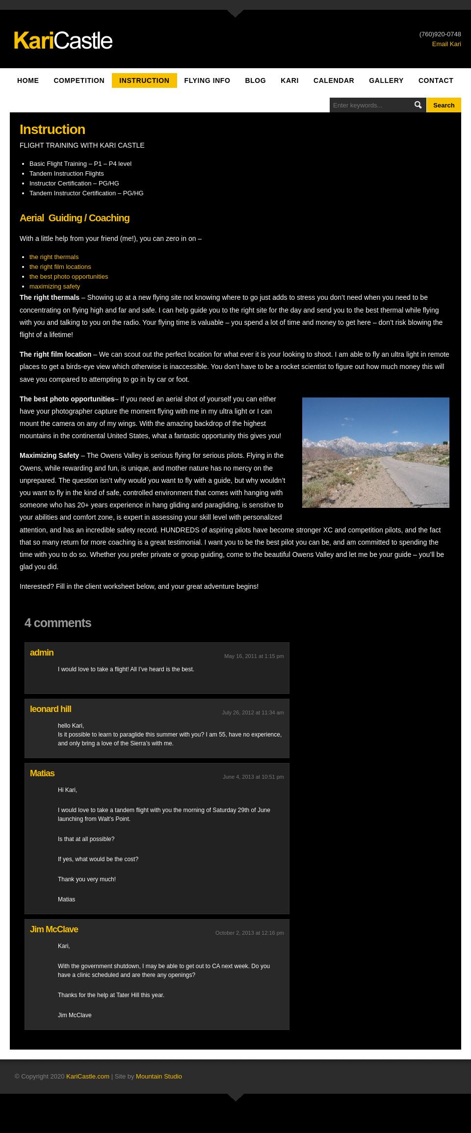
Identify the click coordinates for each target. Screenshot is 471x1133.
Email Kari (446, 44)
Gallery (386, 80)
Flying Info (207, 80)
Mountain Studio (159, 1076)
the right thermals (53, 257)
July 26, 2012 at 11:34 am (253, 712)
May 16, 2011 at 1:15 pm (254, 656)
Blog (255, 80)
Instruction (144, 80)
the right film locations (60, 266)
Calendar (334, 80)
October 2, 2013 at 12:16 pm (249, 933)
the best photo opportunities (68, 276)
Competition (79, 80)
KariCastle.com (87, 1076)
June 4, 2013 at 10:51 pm (253, 777)
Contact (436, 80)
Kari (290, 80)
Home (28, 80)
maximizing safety (54, 286)
